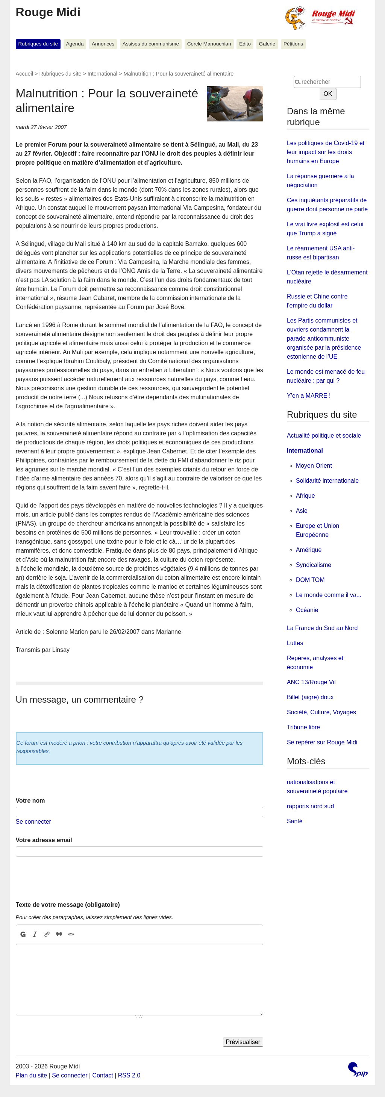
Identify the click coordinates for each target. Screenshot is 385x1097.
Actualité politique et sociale (324, 435)
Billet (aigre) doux (310, 697)
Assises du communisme (151, 44)
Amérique (308, 550)
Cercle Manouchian (209, 44)
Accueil (24, 74)
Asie (302, 511)
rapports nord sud (310, 806)
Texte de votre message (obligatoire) (68, 905)
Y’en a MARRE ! (308, 395)
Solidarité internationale (327, 480)
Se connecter (33, 821)
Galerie (267, 44)
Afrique (305, 495)
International (102, 74)
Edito (245, 44)
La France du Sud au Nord (322, 628)
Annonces (103, 44)
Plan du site (31, 1075)
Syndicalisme (313, 565)
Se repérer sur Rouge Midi (322, 742)
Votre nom (30, 800)
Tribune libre (303, 727)
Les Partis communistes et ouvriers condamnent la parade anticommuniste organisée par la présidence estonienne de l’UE (324, 338)
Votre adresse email (44, 840)
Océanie (307, 610)
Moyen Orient (314, 465)
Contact (102, 1075)
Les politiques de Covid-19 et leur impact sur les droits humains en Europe (325, 152)
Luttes (295, 643)
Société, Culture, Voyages (321, 712)
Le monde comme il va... (328, 595)
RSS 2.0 (129, 1075)
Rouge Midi (48, 12)
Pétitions (293, 44)
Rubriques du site (38, 44)
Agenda (75, 44)
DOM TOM (310, 580)
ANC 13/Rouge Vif (311, 682)
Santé (295, 821)
